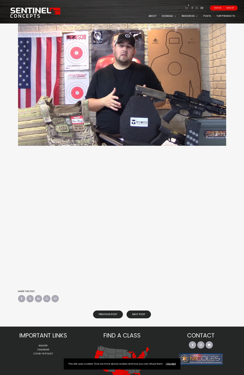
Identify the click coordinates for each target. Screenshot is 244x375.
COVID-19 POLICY (43, 353)
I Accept (171, 363)
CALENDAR (43, 349)
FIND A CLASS (122, 335)
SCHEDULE (169, 15)
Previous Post (108, 314)
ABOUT (152, 15)
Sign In (217, 8)
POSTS (207, 15)
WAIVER (43, 345)
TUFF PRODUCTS (225, 15)
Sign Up (230, 8)
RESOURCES (190, 15)
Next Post (138, 314)
